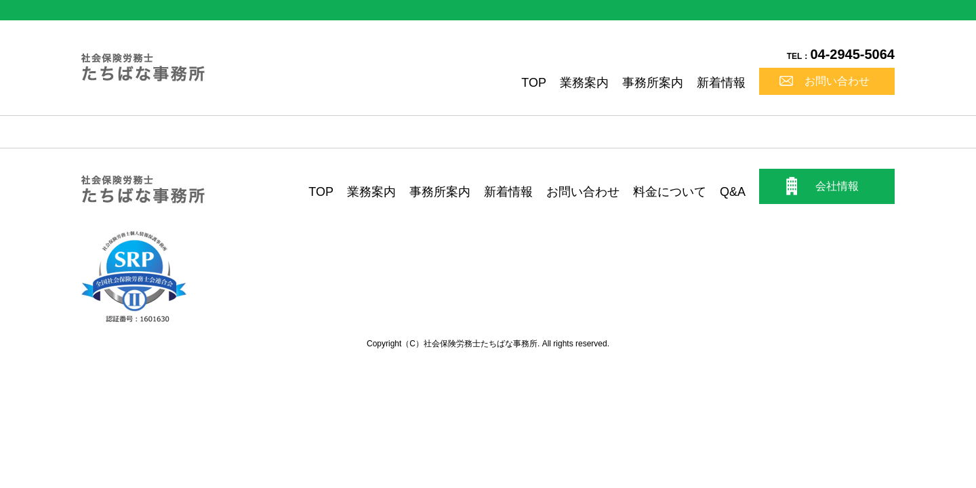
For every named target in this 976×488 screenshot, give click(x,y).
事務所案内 (652, 82)
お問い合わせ (837, 81)
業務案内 (584, 82)
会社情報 (837, 186)
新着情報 (721, 82)
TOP (533, 82)
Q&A (733, 192)
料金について (669, 192)
